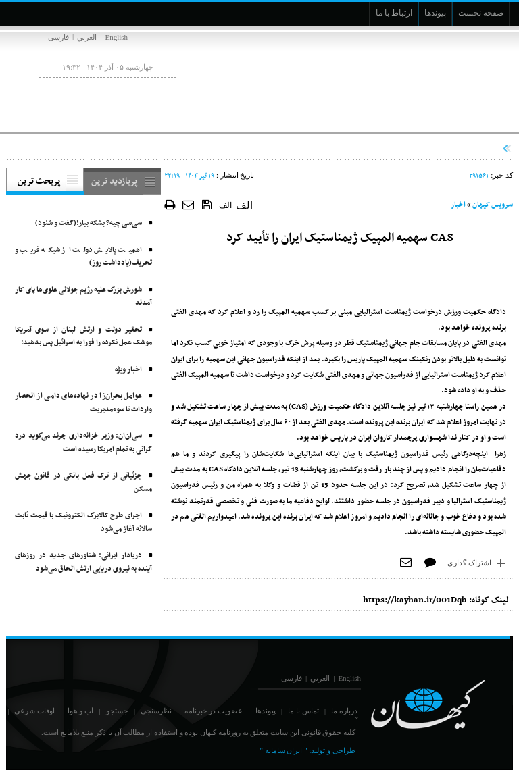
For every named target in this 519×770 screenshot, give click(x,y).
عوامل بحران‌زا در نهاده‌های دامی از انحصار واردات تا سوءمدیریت (83, 403)
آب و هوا (81, 711)
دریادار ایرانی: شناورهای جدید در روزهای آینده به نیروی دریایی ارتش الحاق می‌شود (83, 562)
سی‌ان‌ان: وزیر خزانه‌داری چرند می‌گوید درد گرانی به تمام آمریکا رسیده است (83, 443)
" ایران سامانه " (283, 750)
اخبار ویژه (128, 369)
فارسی (58, 37)
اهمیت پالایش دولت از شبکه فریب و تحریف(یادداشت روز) (83, 257)
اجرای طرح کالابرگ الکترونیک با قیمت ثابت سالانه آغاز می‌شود (83, 522)
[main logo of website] (423, 80)
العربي (87, 37)
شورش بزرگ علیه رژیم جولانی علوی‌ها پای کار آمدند (83, 297)
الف (225, 205)
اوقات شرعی (34, 711)
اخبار (458, 205)
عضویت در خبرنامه (213, 711)
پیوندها (265, 711)
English (116, 37)
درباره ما (344, 711)
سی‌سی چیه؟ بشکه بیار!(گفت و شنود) (88, 223)
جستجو (117, 711)
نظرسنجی (156, 711)
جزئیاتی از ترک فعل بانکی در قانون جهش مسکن (83, 482)
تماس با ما (303, 711)
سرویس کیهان (492, 205)
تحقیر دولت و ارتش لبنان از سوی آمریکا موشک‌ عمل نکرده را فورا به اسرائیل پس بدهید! (83, 337)
